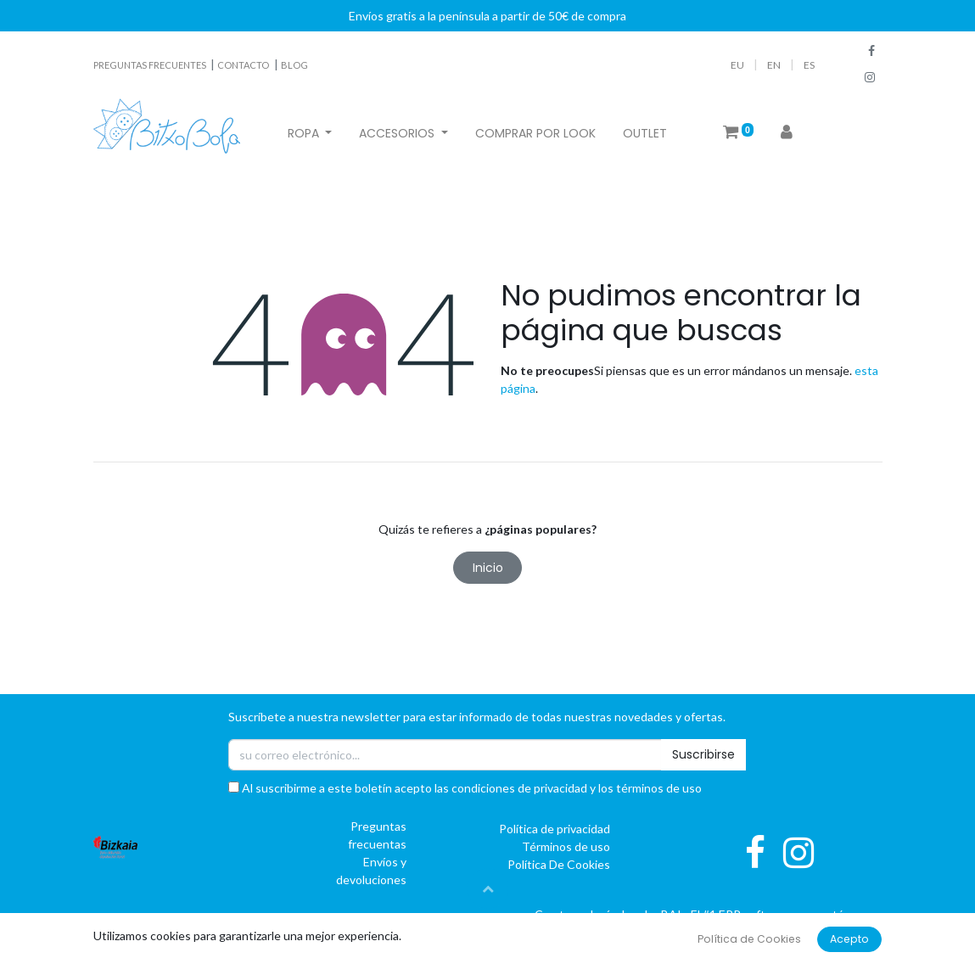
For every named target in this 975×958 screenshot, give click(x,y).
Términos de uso (566, 846)
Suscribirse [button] (703, 754)
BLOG (294, 64)
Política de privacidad (554, 828)
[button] (488, 888)
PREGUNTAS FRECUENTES (150, 64)
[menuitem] (535, 133)
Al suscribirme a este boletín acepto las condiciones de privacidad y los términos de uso (465, 788)
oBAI (659, 914)
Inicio (488, 567)
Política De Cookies (558, 864)
